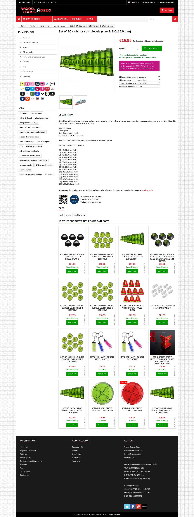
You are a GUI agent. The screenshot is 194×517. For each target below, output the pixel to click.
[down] (137, 49)
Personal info (77, 447)
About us (26, 37)
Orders (75, 450)
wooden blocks (26, 165)
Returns (25, 47)
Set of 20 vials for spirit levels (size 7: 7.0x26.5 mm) (72, 410)
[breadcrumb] (22, 25)
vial (61, 215)
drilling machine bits (44, 165)
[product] (72, 239)
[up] (137, 47)
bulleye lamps (25, 170)
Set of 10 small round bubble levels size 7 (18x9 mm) (102, 256)
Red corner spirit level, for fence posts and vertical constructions (162, 360)
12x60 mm (24, 113)
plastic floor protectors (29, 137)
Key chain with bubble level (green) (102, 358)
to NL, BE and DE (139, 83)
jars (21, 146)
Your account (81, 440)
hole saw (49, 174)
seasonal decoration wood (31, 174)
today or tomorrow (139, 77)
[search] (163, 19)
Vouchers (76, 461)
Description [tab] (66, 114)
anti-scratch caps (27, 141)
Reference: (84, 197)
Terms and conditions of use (33, 57)
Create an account (166, 2)
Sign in (152, 2)
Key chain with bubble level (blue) (132, 358)
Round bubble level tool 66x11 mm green (102, 409)
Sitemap (25, 62)
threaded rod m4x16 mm (30, 127)
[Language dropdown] (133, 2)
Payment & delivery (30, 42)
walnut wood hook (34, 146)
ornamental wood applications (32, 132)
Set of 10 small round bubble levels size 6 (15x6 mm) (102, 308)
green (68, 215)
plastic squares (41, 118)
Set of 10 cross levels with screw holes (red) (132, 308)
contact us (26, 2)
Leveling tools (147, 190)
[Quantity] (132, 48)
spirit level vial (79, 215)
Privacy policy (27, 52)
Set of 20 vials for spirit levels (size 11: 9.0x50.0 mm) (162, 410)
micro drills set (26, 118)
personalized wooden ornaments (33, 160)
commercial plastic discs (30, 156)
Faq (24, 66)
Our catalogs (27, 71)
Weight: (83, 202)
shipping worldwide (139, 80)
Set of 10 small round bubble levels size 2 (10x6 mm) (72, 359)
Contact (129, 440)
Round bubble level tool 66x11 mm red (132, 409)
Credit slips (76, 454)
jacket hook (37, 113)
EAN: (82, 199)
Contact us (26, 76)
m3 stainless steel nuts (29, 151)
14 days (139, 86)
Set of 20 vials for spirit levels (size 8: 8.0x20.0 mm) (132, 256)
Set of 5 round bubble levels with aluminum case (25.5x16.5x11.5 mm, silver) (162, 257)
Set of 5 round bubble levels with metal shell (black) (72, 256)
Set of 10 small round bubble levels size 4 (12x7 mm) (72, 308)
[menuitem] (18, 19)
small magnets (44, 141)
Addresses (76, 457)
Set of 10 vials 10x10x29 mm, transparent (162, 307)
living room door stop (29, 123)
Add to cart (151, 48)
